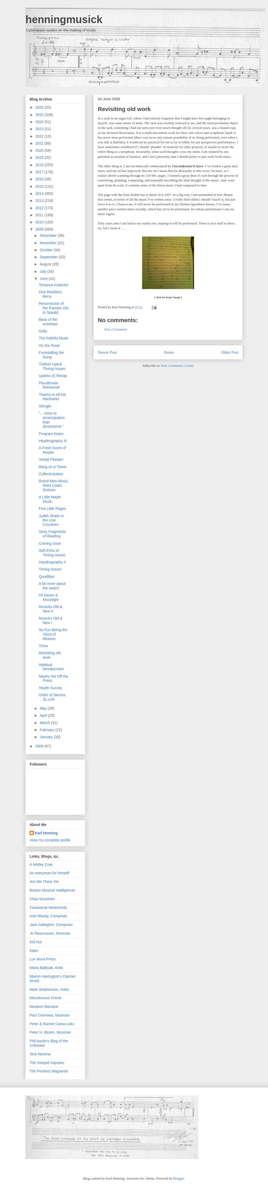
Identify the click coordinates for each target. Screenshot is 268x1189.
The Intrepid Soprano (47, 1063)
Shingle (45, 406)
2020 (40, 150)
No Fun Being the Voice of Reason (53, 634)
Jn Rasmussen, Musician (50, 933)
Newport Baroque (44, 1006)
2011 (40, 215)
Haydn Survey (50, 688)
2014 (40, 193)
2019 (40, 157)
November (48, 243)
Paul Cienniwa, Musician (50, 1015)
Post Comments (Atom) (177, 366)
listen (34, 951)
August (46, 264)
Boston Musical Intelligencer (52, 890)
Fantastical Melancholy (48, 907)
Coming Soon (50, 543)
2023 (40, 129)
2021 (40, 143)
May (43, 708)
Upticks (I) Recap (53, 376)
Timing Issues (50, 569)
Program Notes (51, 434)
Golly (43, 331)
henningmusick (63, 19)
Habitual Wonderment (51, 667)
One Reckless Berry (50, 294)
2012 (40, 208)
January (47, 737)
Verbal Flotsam (51, 459)
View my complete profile (50, 840)
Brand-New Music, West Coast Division (54, 485)
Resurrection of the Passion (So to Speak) (54, 308)
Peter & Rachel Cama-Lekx (52, 1024)
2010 (40, 222)
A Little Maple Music (50, 499)
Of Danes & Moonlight (49, 597)
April (44, 715)
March (45, 723)
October (47, 250)
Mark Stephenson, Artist (49, 989)
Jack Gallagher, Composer (51, 925)
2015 (40, 186)
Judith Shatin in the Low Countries (51, 520)
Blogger (178, 1178)
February (47, 730)
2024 (40, 122)
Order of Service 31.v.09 (52, 697)
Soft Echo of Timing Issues (52, 552)
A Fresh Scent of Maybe (52, 450)
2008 (40, 746)
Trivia (43, 646)
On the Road (49, 345)
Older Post (229, 352)
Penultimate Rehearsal (49, 385)
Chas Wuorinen (42, 899)
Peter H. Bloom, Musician (50, 1032)
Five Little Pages (52, 508)
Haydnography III (53, 441)
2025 (40, 115)
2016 (40, 179)
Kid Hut (36, 942)
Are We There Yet (44, 881)
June (44, 278)
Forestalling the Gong (51, 354)
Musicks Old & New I (50, 620)
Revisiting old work (124, 109)
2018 (40, 165)
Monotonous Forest (45, 998)
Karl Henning (46, 833)
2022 (40, 136)
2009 (40, 229)
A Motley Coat (41, 864)
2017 (40, 172)
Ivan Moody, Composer (48, 916)
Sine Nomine (40, 1054)
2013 (40, 200)
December (48, 235)
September (49, 257)
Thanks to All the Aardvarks (52, 396)
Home (169, 352)
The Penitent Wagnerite (49, 1071)
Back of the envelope (48, 321)
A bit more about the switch (52, 586)
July (43, 271)
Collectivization (51, 474)
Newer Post (107, 352)
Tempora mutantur (54, 285)
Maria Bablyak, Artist (46, 968)
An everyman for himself (49, 873)
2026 (40, 107)
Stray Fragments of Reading (52, 534)
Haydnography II (52, 562)
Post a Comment (115, 329)
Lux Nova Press (43, 959)
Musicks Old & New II (50, 609)
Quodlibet (47, 576)
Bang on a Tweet (52, 467)
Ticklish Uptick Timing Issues (52, 366)
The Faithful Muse (53, 338)
